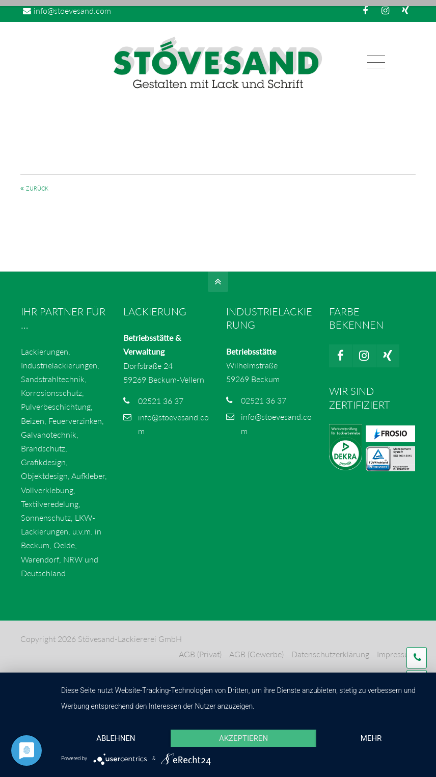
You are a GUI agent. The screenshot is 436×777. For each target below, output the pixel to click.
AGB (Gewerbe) (256, 654)
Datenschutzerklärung (330, 654)
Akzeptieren (243, 738)
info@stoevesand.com (67, 10)
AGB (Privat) (200, 654)
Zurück (37, 188)
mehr (371, 738)
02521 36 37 (160, 401)
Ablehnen (115, 738)
